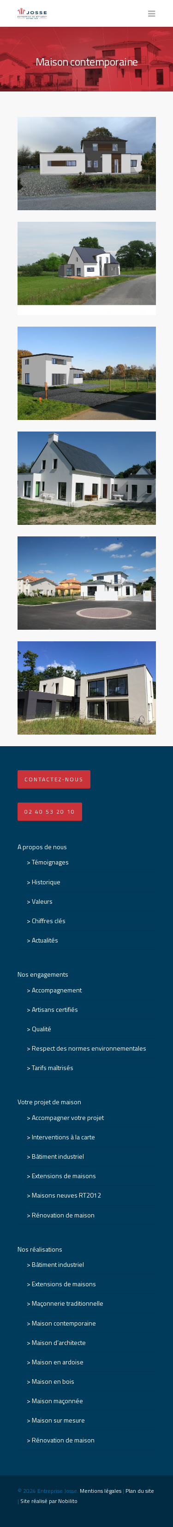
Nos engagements (43, 974)
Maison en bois (53, 1381)
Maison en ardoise (58, 1362)
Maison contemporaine (64, 1323)
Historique (46, 882)
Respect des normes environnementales (89, 1048)
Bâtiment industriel (58, 1156)
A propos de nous (42, 847)
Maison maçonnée (57, 1400)
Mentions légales (100, 1490)
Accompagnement (57, 990)
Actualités (45, 940)
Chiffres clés (49, 920)
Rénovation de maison (63, 1215)
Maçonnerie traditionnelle (67, 1303)
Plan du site (139, 1490)
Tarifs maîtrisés (52, 1067)
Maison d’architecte (59, 1342)
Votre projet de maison (49, 1102)
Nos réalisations (40, 1249)
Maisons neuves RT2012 (66, 1195)
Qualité (41, 1029)
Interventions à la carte (63, 1137)
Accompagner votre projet (68, 1117)
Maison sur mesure (58, 1420)
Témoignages (50, 862)
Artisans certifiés (55, 1009)
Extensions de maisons (64, 1175)
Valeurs (42, 901)
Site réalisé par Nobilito (49, 1501)
